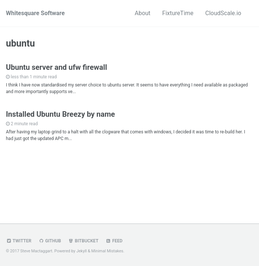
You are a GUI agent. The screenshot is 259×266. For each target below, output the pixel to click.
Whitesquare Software (35, 13)
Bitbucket (83, 240)
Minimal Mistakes (107, 251)
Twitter (18, 240)
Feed (113, 240)
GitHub (49, 240)
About (142, 13)
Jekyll (81, 251)
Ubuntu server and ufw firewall (56, 67)
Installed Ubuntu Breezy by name (60, 114)
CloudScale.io (223, 13)
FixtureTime (177, 13)
